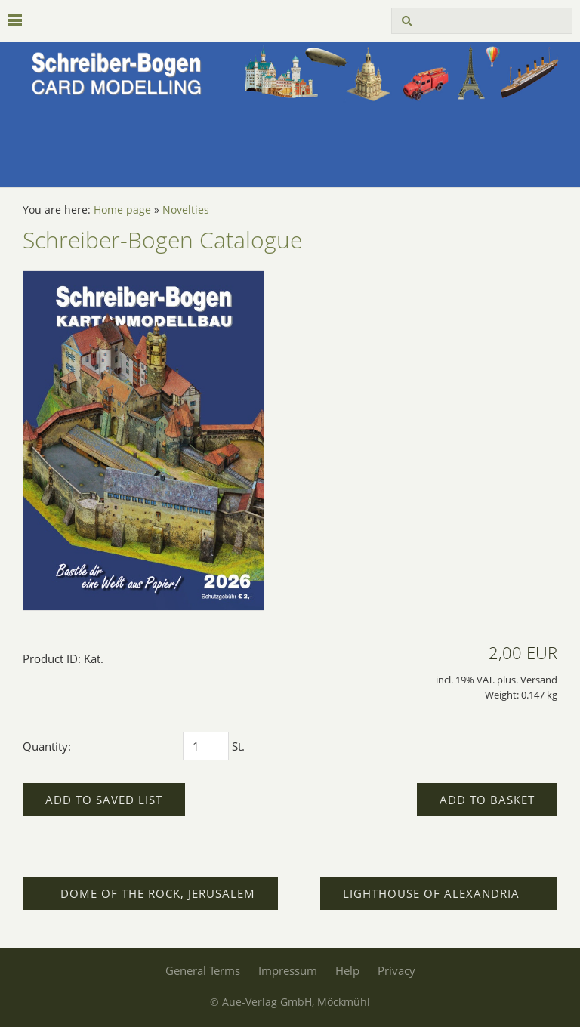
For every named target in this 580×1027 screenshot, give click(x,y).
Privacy (396, 970)
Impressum (287, 970)
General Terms (202, 970)
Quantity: (47, 746)
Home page (122, 210)
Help (347, 970)
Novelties (185, 210)
